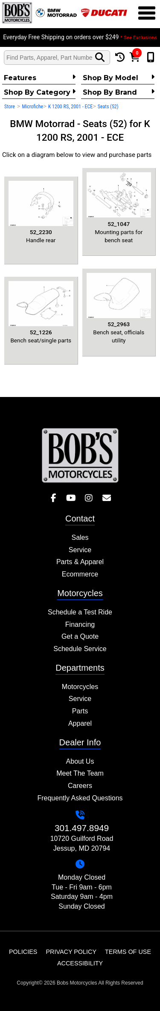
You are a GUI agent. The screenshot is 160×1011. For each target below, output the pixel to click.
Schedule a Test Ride (80, 612)
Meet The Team (80, 773)
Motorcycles (80, 686)
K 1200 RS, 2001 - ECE (70, 107)
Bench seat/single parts (41, 312)
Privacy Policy (71, 951)
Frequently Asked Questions (79, 798)
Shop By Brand (118, 92)
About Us (80, 761)
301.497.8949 (82, 828)
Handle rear (41, 212)
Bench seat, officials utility (119, 308)
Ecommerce (80, 574)
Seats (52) (108, 107)
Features (40, 77)
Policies (23, 951)
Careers (80, 785)
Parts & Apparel (80, 561)
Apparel (80, 723)
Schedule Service (80, 648)
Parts (80, 711)
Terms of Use (128, 951)
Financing (80, 624)
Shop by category (40, 92)
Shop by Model (118, 77)
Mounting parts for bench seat (119, 207)
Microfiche (32, 107)
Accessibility (80, 963)
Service (80, 549)
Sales (79, 537)
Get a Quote (80, 636)
